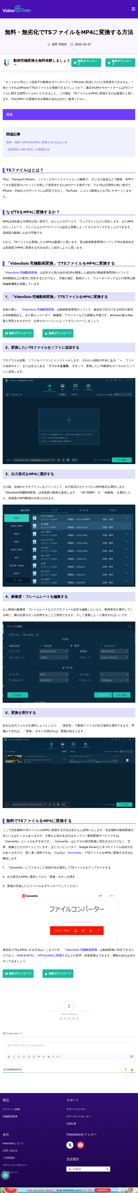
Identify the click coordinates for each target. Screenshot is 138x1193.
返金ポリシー (10, 1172)
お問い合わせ (10, 1150)
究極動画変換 (10, 1116)
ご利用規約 (9, 1157)
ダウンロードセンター (78, 1116)
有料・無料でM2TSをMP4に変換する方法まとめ (36, 142)
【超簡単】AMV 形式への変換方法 (28, 149)
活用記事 (71, 1123)
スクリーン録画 (11, 1109)
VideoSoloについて (13, 1143)
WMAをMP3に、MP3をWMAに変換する (42, 955)
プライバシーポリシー (15, 1165)
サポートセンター (76, 1109)
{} (53, 1056)
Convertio (74, 852)
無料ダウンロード (87, 62)
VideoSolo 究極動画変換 (21, 272)
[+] (58, 1056)
